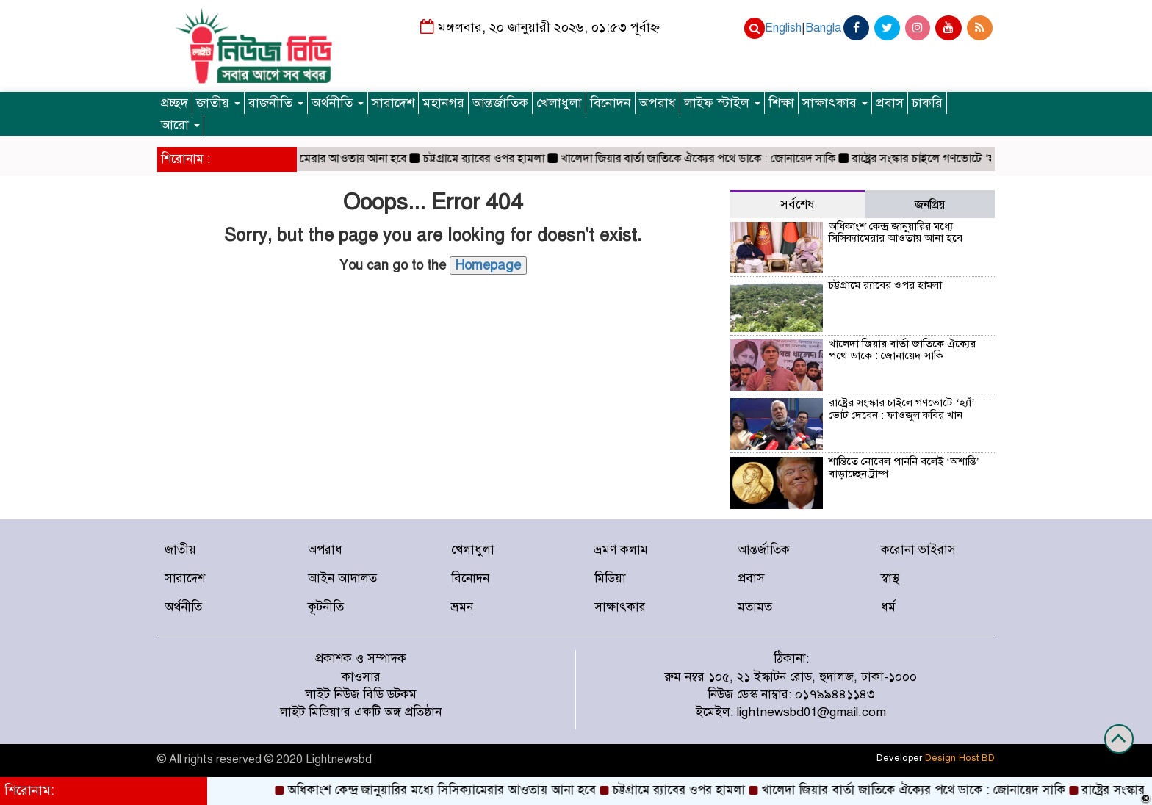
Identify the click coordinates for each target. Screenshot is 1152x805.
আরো (180, 125)
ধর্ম (888, 607)
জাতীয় (218, 103)
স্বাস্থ (890, 578)
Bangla (823, 28)
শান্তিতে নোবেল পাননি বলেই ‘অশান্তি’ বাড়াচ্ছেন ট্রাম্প (904, 467)
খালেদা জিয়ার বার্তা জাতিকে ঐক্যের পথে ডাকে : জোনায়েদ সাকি (706, 158)
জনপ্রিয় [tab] (930, 205)
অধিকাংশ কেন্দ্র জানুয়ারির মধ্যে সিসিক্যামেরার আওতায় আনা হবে (895, 232)
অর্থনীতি (338, 103)
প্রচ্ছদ (174, 103)
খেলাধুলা (559, 103)
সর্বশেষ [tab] (797, 204)
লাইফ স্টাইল (722, 103)
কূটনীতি (326, 607)
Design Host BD (960, 758)
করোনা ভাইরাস (918, 549)
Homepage (488, 265)
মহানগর (443, 103)
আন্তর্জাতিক (500, 103)
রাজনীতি (275, 103)
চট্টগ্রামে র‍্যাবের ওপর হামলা (491, 158)
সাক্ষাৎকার (835, 103)
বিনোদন (610, 103)
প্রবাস (890, 103)
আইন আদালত (342, 578)
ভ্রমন (462, 607)
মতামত (755, 607)
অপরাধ (657, 103)
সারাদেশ (393, 103)
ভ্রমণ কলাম (621, 549)
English (783, 28)
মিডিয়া (610, 578)
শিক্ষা (781, 103)
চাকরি (927, 103)
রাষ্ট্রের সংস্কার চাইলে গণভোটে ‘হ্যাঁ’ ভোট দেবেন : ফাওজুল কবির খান (902, 409)
